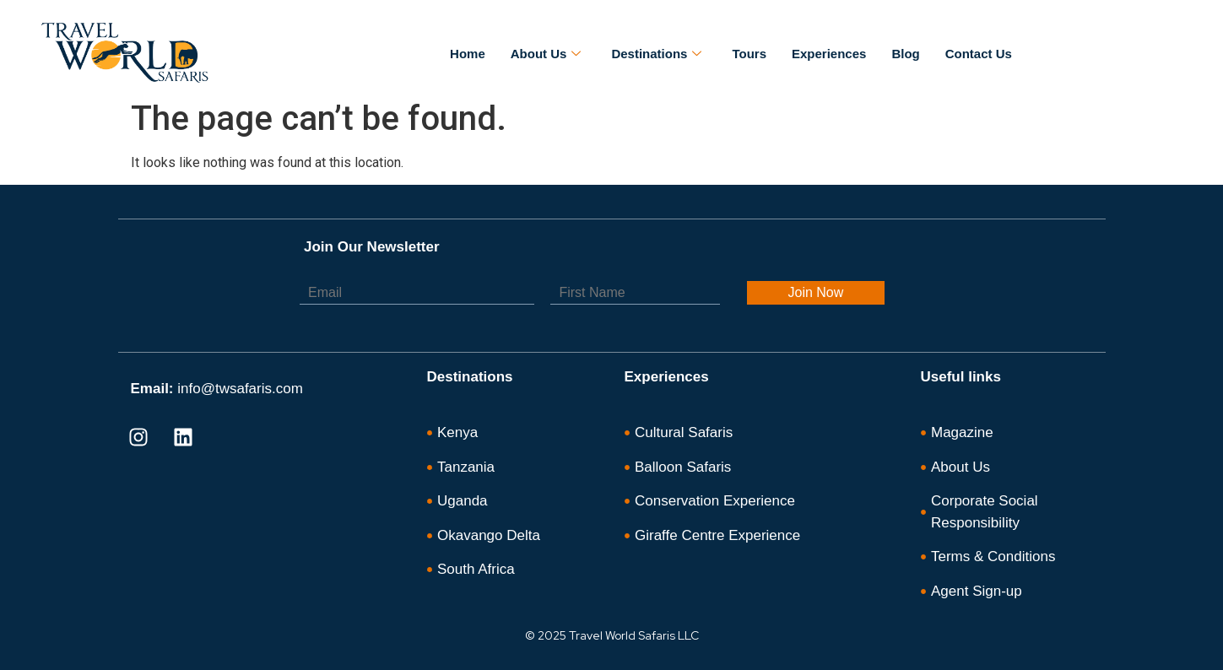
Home (467, 53)
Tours (749, 53)
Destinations (656, 54)
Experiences (829, 53)
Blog (905, 53)
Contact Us (978, 53)
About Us (546, 54)
